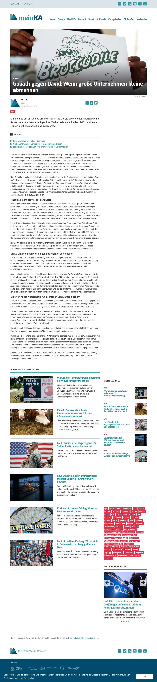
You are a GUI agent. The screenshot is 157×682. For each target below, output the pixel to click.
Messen (142, 512)
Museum (138, 520)
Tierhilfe (71, 19)
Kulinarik (101, 19)
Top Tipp (107, 553)
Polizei (134, 512)
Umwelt (107, 520)
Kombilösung (122, 514)
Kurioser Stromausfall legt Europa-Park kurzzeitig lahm (77, 510)
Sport (91, 19)
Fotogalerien (114, 19)
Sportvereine (134, 541)
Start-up (124, 547)
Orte (134, 535)
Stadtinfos (126, 512)
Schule (127, 526)
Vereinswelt (117, 550)
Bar (121, 544)
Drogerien (139, 553)
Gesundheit (108, 523)
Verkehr (119, 529)
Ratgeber (121, 532)
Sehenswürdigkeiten (112, 535)
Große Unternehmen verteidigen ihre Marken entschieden (37, 144)
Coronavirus (126, 509)
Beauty (135, 550)
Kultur (106, 514)
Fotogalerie (117, 553)
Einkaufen (129, 19)
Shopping (130, 532)
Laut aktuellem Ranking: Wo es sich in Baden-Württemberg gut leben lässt (77, 544)
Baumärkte (122, 556)
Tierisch (132, 514)
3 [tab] (126, 621)
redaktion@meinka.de (82, 638)
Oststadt (127, 550)
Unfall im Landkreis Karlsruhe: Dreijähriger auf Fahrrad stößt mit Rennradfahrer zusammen (123, 604)
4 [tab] (128, 621)
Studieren (139, 523)
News (52, 19)
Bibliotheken (134, 547)
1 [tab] (121, 621)
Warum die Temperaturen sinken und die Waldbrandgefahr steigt (78, 379)
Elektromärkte (134, 556)
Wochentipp (109, 526)
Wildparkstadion (110, 541)
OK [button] (145, 677)
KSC (135, 509)
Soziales (119, 526)
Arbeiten (135, 526)
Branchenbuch (110, 532)
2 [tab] (123, 621)
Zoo (138, 514)
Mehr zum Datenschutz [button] (25, 678)
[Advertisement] (125, 120)
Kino (131, 520)
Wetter (115, 520)
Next (143, 583)
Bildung (126, 517)
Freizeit (82, 19)
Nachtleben (133, 538)
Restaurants (109, 529)
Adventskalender (120, 538)
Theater (140, 532)
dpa (22, 103)
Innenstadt (126, 535)
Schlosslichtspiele (111, 547)
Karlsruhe (142, 19)
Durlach (107, 550)
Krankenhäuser (130, 529)
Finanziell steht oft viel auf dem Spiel (29, 141)
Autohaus (108, 559)
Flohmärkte (128, 553)
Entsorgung (128, 544)
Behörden (108, 538)
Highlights (123, 541)
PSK (112, 514)
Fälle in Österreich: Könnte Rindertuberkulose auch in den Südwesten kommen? (74, 413)
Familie (130, 523)
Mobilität (116, 512)
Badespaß (124, 520)
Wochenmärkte (110, 556)
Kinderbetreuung (111, 544)
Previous (107, 583)
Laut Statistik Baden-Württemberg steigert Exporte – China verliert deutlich (77, 479)
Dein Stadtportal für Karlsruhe (28, 651)
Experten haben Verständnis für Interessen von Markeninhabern (40, 147)
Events (61, 19)
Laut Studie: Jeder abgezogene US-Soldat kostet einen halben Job (77, 445)
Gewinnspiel (120, 523)
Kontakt (14, 4)
